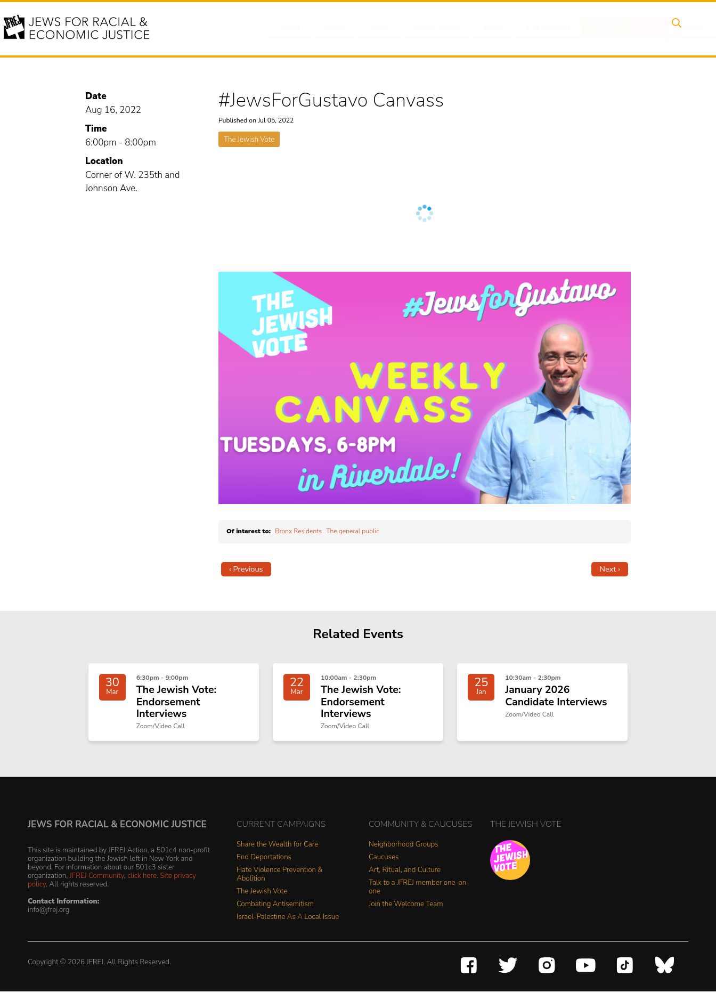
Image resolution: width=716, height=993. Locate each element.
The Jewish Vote (249, 139)
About (290, 28)
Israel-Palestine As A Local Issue (288, 918)
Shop (634, 28)
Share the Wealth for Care (277, 845)
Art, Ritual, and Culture (405, 871)
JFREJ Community (97, 877)
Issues (374, 28)
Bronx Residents (298, 531)
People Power (430, 28)
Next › (609, 569)
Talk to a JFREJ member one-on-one (419, 888)
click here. (142, 877)
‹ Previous (246, 569)
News (485, 28)
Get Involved (537, 28)
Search (674, 28)
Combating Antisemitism (275, 905)
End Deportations (264, 858)
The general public (352, 531)
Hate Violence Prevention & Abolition (279, 875)
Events (332, 28)
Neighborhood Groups (403, 845)
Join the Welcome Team (406, 905)
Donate (592, 28)
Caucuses (383, 858)
